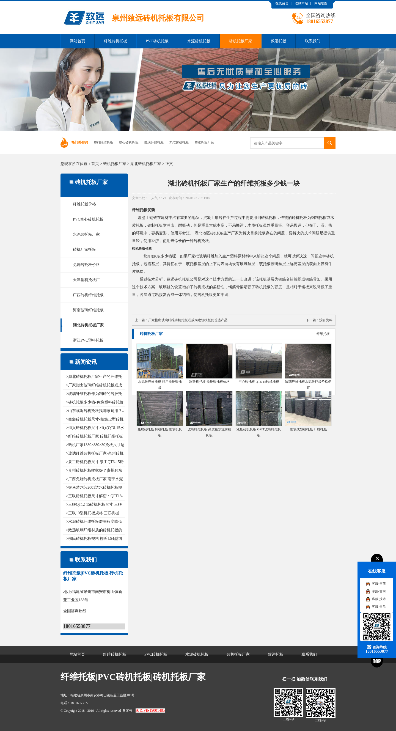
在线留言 (281, 3)
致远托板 (278, 41)
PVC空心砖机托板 (88, 219)
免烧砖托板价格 (86, 265)
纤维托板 (154, 256)
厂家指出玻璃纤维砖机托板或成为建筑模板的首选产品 (187, 320)
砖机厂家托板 (84, 250)
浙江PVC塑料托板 (88, 340)
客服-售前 (379, 584)
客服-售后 (379, 607)
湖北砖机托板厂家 (145, 164)
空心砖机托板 (129, 142)
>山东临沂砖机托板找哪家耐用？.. (95, 411)
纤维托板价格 (84, 204)
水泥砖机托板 (198, 41)
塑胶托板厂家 (204, 142)
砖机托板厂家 (240, 41)
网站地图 (321, 3)
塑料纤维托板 (103, 142)
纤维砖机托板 (115, 41)
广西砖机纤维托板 (88, 295)
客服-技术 (379, 599)
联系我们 (312, 41)
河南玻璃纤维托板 (88, 310)
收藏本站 (301, 3)
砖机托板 (216, 233)
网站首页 (77, 41)
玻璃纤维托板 (154, 142)
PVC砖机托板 (157, 41)
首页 (95, 164)
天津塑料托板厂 (86, 280)
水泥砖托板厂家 (86, 234)
